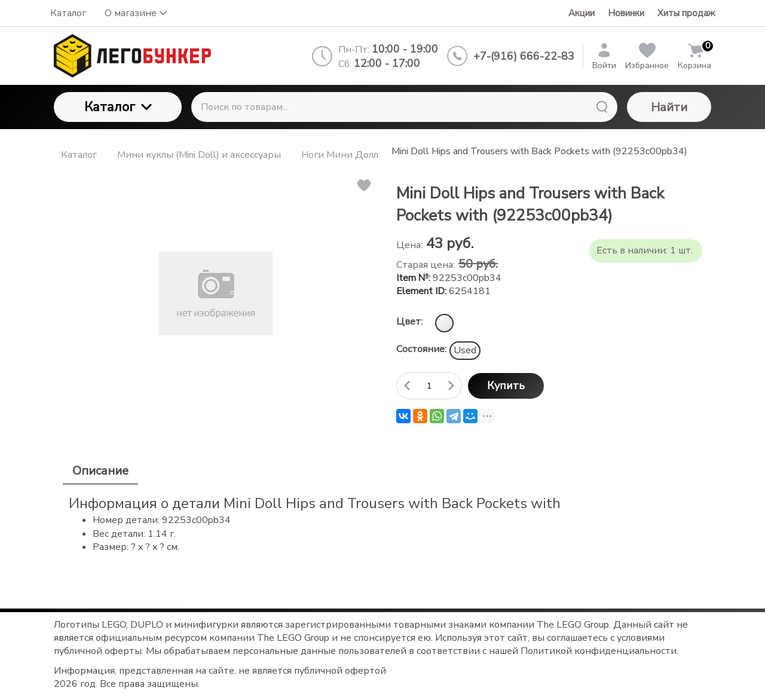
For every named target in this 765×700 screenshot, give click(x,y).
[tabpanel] (382, 524)
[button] (363, 185)
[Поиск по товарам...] (404, 107)
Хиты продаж (686, 13)
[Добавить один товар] (451, 386)
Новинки (626, 13)
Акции (581, 13)
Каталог (118, 107)
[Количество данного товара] (429, 386)
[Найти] (602, 107)
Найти (669, 107)
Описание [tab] (100, 471)
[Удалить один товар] (407, 386)
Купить (506, 385)
